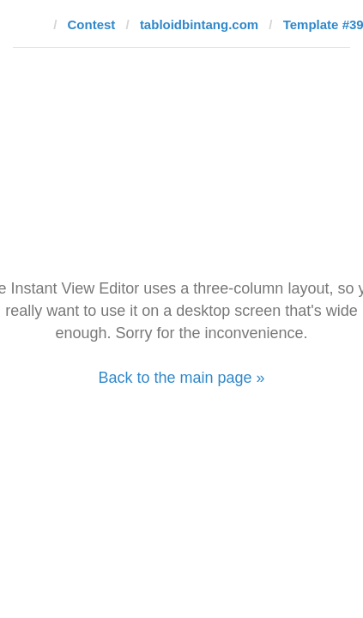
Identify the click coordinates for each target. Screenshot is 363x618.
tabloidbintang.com (199, 24)
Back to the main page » (181, 377)
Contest (92, 24)
